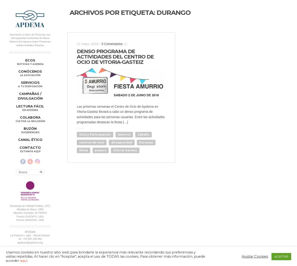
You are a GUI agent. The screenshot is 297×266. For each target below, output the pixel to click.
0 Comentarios (112, 44)
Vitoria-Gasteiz (125, 150)
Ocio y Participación (95, 134)
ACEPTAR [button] (281, 256)
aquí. (24, 261)
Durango (146, 142)
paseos (100, 150)
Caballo (143, 134)
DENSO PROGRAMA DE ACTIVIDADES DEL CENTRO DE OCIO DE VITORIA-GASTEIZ (115, 56)
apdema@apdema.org (30, 242)
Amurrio (124, 134)
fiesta (83, 150)
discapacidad (121, 142)
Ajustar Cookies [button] (255, 256)
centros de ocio (91, 142)
